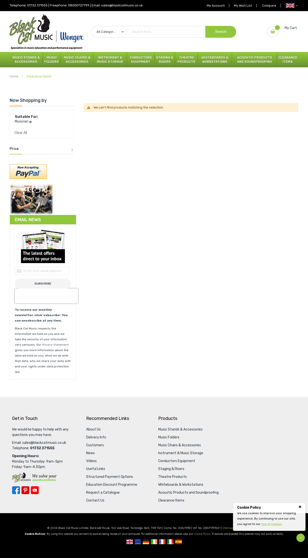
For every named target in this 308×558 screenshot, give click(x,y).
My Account (214, 5)
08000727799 (78, 5)
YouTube (35, 490)
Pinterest (25, 490)
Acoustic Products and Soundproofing (254, 59)
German (146, 541)
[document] (269, 516)
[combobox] (163, 32)
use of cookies (271, 524)
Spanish (178, 541)
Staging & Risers (164, 59)
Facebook (16, 490)
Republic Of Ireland (154, 541)
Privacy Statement (55, 344)
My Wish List (242, 5)
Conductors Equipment (141, 59)
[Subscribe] (43, 283)
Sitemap (227, 528)
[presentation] (46, 295)
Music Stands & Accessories (26, 59)
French (162, 541)
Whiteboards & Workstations (214, 59)
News (90, 453)
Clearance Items (287, 59)
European (138, 541)
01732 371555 (37, 5)
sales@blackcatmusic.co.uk (122, 5)
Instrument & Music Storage (110, 59)
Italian (170, 541)
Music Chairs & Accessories (77, 59)
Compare (269, 5)
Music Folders (51, 59)
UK (129, 541)
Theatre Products (186, 59)
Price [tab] (14, 149)
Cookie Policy (202, 534)
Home (14, 76)
